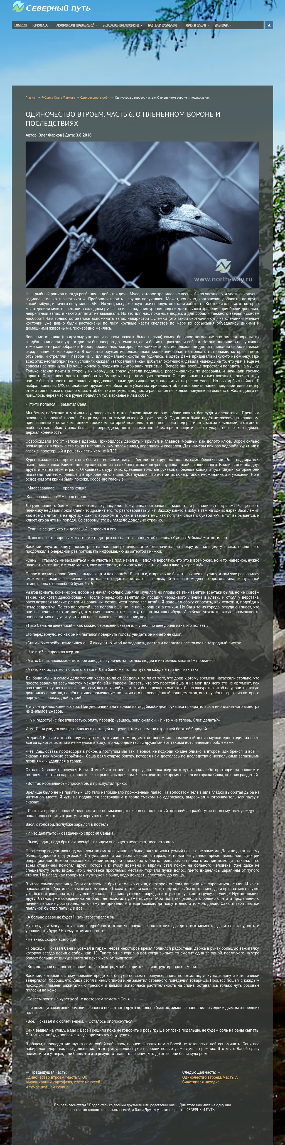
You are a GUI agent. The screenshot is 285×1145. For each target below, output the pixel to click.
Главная (31, 97)
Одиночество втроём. (95, 97)
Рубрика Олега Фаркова (58, 97)
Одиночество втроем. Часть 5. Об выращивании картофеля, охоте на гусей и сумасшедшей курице (63, 1082)
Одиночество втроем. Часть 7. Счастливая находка (210, 1080)
